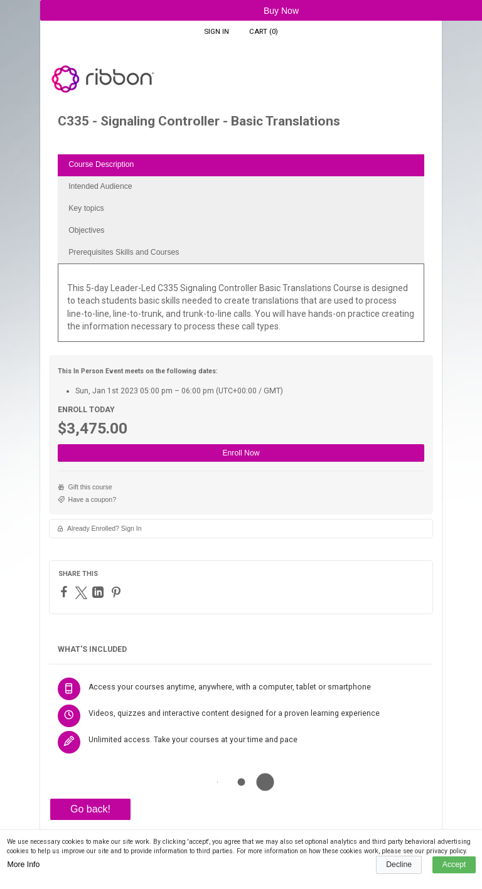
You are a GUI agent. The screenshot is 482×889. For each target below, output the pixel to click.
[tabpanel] (241, 307)
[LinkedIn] (99, 592)
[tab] (241, 165)
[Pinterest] (117, 592)
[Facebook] (65, 591)
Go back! (90, 809)
